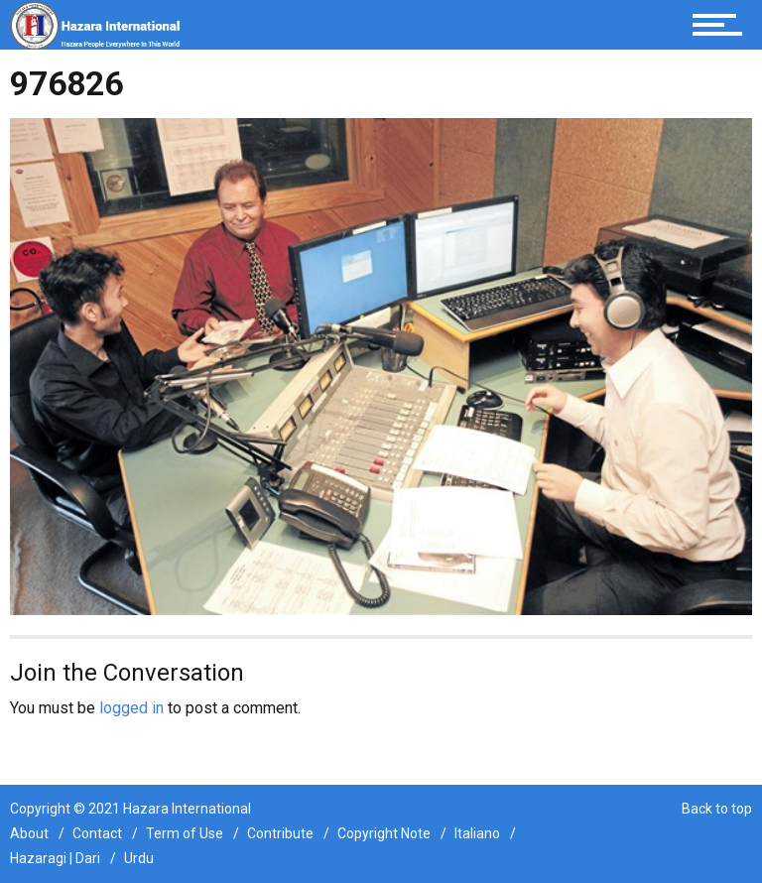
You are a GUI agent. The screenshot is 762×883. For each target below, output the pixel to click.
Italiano (477, 833)
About (29, 833)
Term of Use (184, 833)
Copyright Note (384, 833)
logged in (131, 707)
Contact (97, 833)
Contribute (280, 833)
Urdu (139, 858)
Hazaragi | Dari (55, 858)
